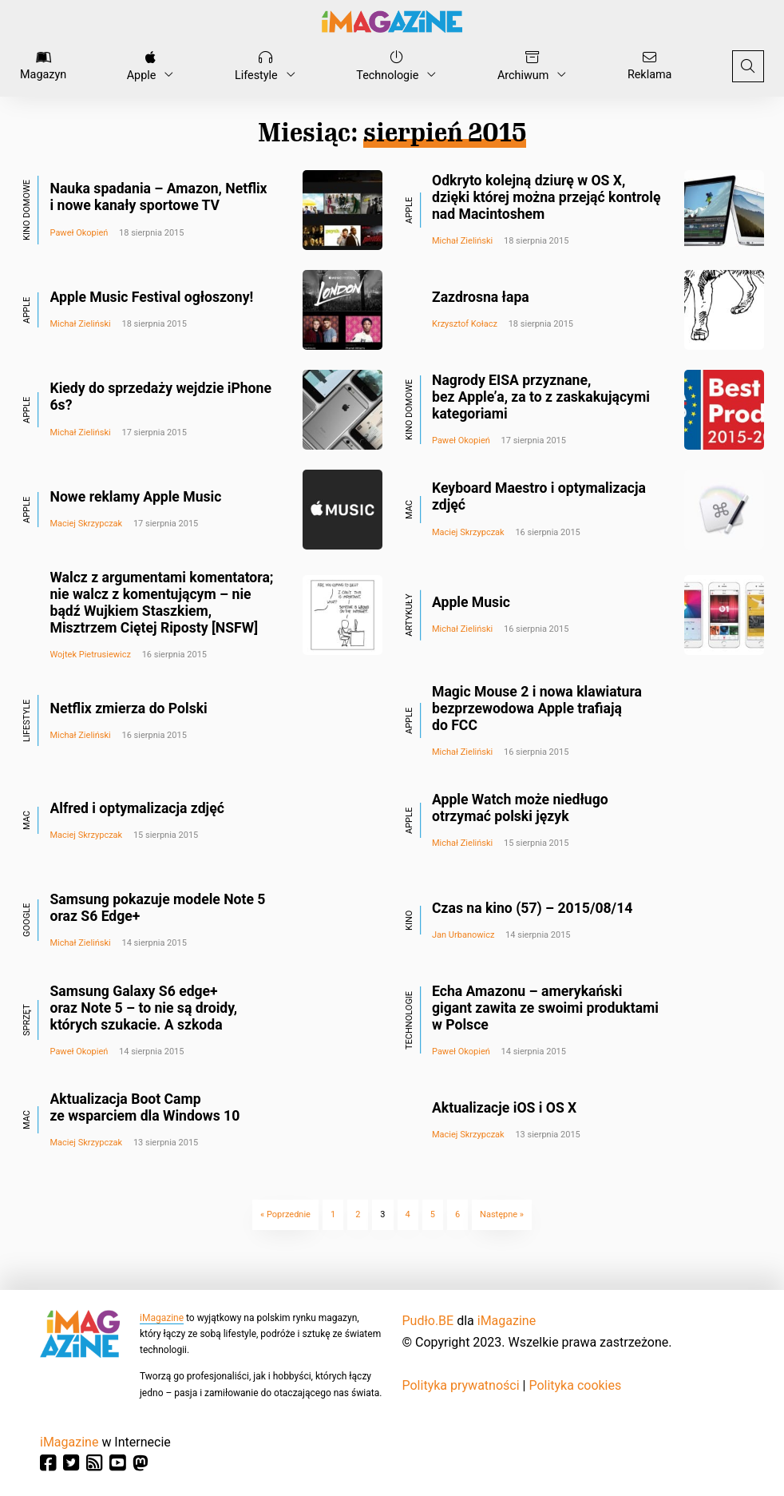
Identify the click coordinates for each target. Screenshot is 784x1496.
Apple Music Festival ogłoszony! (152, 297)
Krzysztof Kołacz (464, 324)
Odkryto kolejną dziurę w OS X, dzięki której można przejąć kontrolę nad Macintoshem (546, 197)
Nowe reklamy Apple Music (136, 497)
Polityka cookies (575, 1385)
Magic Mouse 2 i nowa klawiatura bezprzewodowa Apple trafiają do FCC (537, 708)
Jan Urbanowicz (463, 935)
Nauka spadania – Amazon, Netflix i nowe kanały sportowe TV (158, 197)
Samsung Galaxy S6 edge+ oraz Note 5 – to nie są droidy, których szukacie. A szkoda (144, 1008)
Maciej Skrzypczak (86, 523)
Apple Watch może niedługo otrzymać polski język (520, 808)
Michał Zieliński (462, 241)
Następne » (502, 1214)
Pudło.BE (428, 1320)
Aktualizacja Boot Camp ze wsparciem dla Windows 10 (145, 1107)
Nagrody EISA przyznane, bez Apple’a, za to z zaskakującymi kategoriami (541, 397)
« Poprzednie (285, 1214)
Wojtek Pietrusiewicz (90, 654)
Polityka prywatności (461, 1385)
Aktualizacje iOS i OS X (504, 1108)
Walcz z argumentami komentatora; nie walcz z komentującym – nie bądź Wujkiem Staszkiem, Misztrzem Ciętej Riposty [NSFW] (162, 602)
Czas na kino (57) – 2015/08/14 (532, 908)
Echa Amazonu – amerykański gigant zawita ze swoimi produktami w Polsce (545, 1008)
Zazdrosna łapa (480, 297)
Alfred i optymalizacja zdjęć (137, 808)
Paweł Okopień (79, 233)
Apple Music (471, 602)
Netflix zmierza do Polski (129, 708)
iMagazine (162, 1317)
